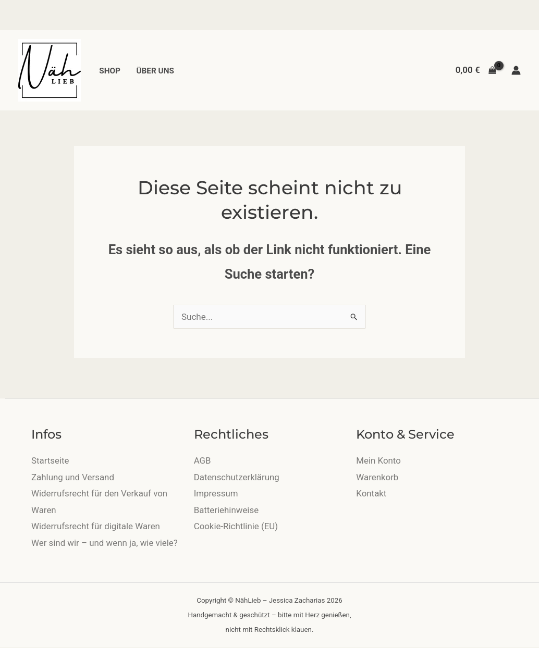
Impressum (216, 493)
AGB (202, 460)
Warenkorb (377, 477)
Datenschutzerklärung (237, 477)
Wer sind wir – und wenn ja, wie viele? (105, 543)
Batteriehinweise (226, 510)
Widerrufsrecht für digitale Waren (96, 526)
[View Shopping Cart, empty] (476, 70)
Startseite (50, 460)
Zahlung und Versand (73, 477)
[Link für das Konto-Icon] (516, 70)
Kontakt (371, 493)
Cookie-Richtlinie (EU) (236, 526)
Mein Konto (378, 460)
